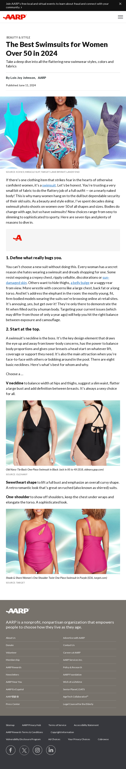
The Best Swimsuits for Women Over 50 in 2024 (57, 48)
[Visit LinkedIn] (51, 750)
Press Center (13, 704)
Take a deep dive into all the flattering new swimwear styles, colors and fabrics (60, 63)
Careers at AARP (71, 652)
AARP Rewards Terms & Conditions (24, 732)
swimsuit (49, 185)
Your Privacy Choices (79, 739)
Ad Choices (54, 739)
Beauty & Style (18, 37)
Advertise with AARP (74, 637)
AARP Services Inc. (73, 659)
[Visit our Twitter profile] (24, 750)
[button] (120, 16)
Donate (10, 645)
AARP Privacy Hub (31, 725)
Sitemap (10, 725)
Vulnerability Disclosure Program (23, 739)
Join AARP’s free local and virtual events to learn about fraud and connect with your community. (57, 5)
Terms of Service (57, 725)
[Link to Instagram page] (38, 750)
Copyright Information (62, 732)
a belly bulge (80, 282)
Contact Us (69, 645)
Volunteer (11, 652)
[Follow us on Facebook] (11, 750)
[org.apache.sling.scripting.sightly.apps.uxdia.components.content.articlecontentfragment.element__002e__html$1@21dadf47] (63, 171)
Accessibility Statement (86, 725)
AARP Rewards (13, 667)
